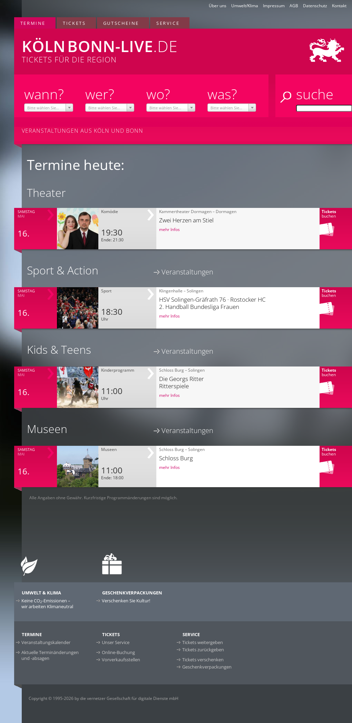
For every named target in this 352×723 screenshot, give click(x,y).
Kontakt (339, 6)
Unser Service (115, 642)
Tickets (74, 23)
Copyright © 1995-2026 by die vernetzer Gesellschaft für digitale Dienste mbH (103, 698)
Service (167, 23)
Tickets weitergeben (202, 642)
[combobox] (48, 107)
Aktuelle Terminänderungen (50, 655)
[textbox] (49, 108)
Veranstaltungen (187, 272)
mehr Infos (169, 229)
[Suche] (324, 108)
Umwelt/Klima (244, 6)
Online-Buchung (118, 652)
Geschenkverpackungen (207, 667)
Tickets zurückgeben (203, 649)
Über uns (217, 6)
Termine (33, 23)
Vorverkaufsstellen (121, 659)
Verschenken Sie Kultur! (126, 601)
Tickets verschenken (203, 659)
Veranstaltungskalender (45, 642)
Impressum (274, 6)
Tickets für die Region (116, 46)
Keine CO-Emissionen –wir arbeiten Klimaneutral (47, 604)
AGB (294, 6)
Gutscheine (121, 23)
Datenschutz (315, 6)
